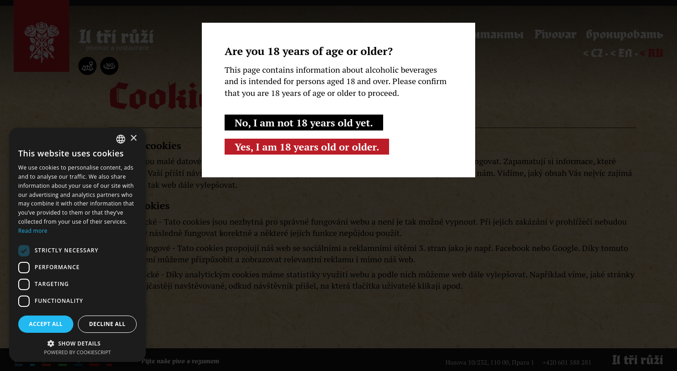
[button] (77, 342)
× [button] (133, 138)
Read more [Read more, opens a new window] (32, 231)
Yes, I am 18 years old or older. (307, 146)
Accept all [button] (46, 324)
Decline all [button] (107, 324)
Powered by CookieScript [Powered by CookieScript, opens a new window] (77, 352)
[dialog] (77, 245)
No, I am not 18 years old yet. (304, 122)
